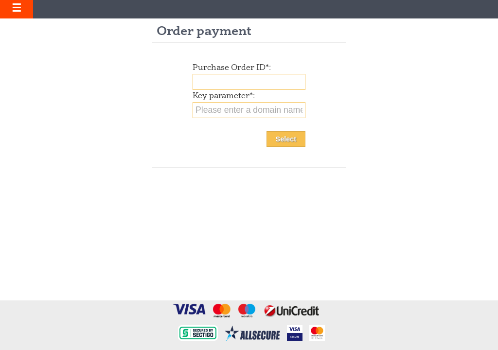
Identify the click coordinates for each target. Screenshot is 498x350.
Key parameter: (224, 96)
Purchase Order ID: (232, 68)
